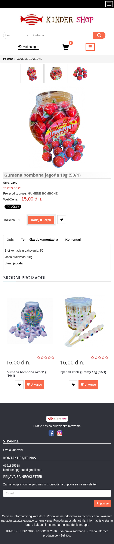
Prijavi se (102, 503)
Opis (10, 239)
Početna (8, 58)
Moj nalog (28, 47)
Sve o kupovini (13, 450)
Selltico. (65, 535)
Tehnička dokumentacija (39, 239)
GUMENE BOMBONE (29, 58)
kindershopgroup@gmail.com (22, 470)
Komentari (73, 239)
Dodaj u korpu (41, 220)
